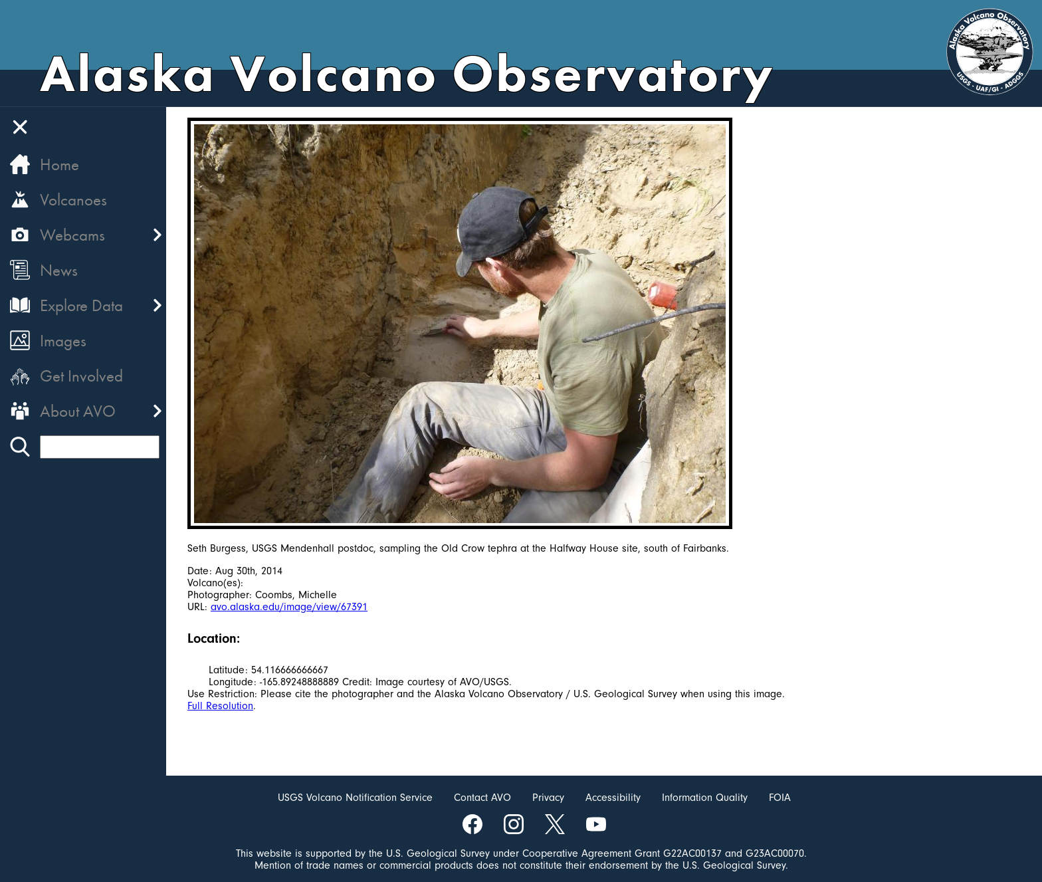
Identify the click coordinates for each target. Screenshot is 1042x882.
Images (63, 341)
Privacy (548, 798)
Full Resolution (220, 706)
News (59, 270)
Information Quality (705, 798)
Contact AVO (482, 798)
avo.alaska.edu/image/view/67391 (289, 607)
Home (59, 164)
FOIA (780, 798)
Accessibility (613, 798)
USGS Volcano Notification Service (355, 798)
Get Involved (81, 376)
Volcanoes (73, 200)
